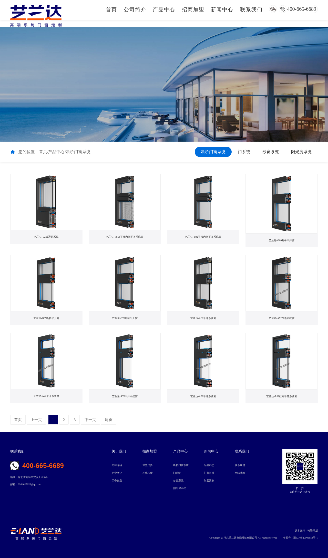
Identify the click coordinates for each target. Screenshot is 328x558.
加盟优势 (147, 465)
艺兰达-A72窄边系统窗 (282, 318)
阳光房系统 (301, 152)
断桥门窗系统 (213, 152)
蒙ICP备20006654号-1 (305, 537)
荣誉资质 (117, 480)
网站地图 (240, 472)
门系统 (244, 152)
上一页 (36, 420)
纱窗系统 (270, 152)
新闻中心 (222, 9)
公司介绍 (117, 465)
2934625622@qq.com (29, 484)
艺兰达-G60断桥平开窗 (282, 240)
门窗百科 (209, 472)
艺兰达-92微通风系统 (46, 236)
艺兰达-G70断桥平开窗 (125, 318)
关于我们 (119, 451)
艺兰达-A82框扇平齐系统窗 (282, 396)
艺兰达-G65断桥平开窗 (46, 318)
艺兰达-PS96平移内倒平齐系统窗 (125, 236)
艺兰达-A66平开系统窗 (203, 318)
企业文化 (117, 472)
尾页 (108, 420)
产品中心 (164, 9)
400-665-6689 (301, 9)
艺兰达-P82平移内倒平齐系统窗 (203, 236)
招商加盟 (193, 9)
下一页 (90, 420)
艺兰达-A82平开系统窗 (203, 396)
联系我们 (251, 9)
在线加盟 (147, 472)
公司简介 (135, 9)
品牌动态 (209, 465)
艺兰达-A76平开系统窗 (125, 396)
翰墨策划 (313, 530)
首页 (111, 9)
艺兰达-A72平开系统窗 (46, 396)
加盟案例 (209, 480)
